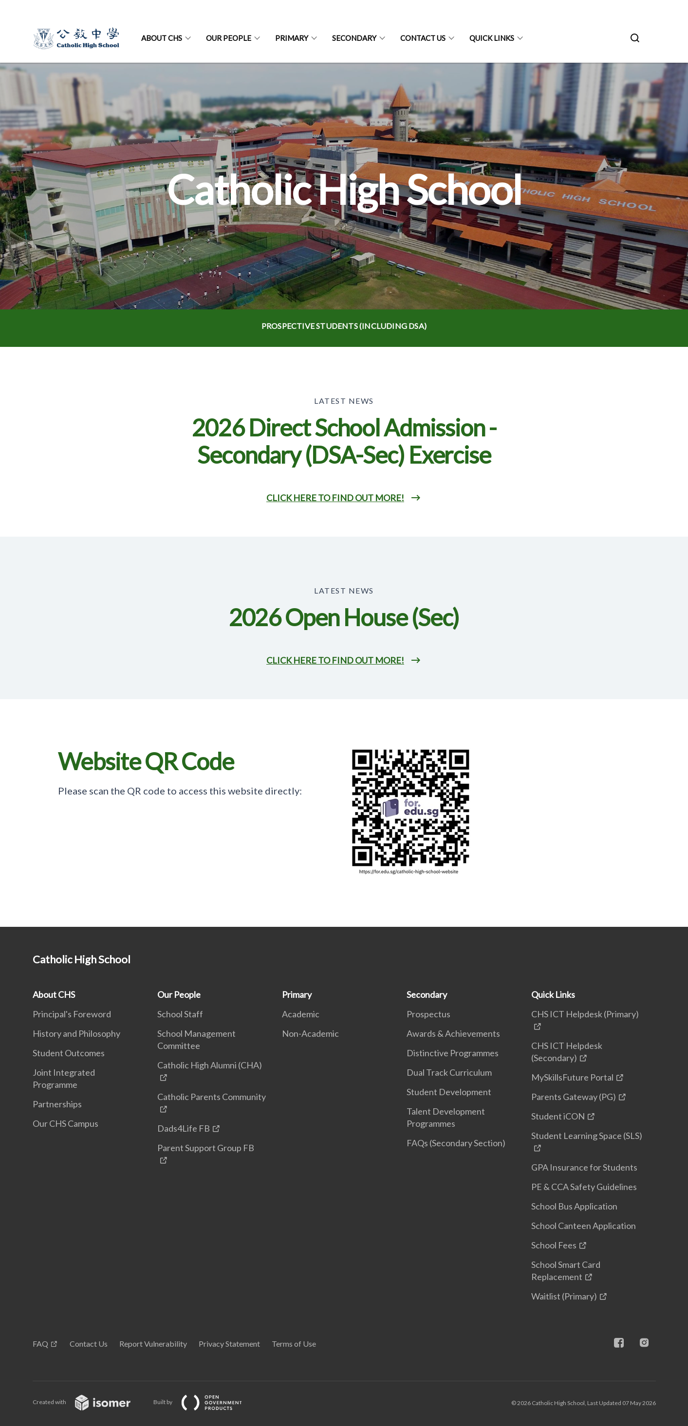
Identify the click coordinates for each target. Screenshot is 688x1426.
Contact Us (423, 38)
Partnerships (57, 1104)
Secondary (354, 38)
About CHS (161, 38)
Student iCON (558, 1116)
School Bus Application (574, 1206)
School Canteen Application (583, 1225)
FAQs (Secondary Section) (456, 1142)
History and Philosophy (76, 1033)
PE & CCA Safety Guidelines (584, 1186)
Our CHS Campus (65, 1123)
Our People (228, 38)
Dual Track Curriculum (449, 1072)
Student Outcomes (69, 1052)
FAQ (40, 1343)
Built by (205, 1402)
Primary (291, 38)
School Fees (553, 1245)
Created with (89, 1402)
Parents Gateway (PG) (573, 1096)
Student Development (449, 1091)
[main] (344, 495)
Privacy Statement (229, 1343)
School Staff (180, 1014)
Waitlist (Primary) (564, 1296)
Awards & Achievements (453, 1033)
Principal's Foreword (72, 1014)
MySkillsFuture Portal (572, 1077)
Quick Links (491, 38)
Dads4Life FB (183, 1128)
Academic (300, 1014)
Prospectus (428, 1014)
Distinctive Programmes (453, 1052)
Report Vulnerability (153, 1343)
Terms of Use (294, 1343)
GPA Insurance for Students (584, 1167)
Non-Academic (310, 1033)
